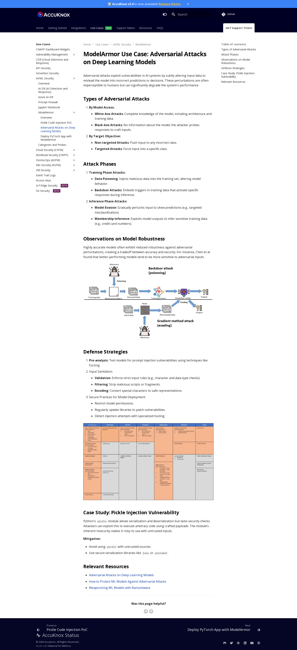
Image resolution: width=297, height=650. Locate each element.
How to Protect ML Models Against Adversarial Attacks (127, 581)
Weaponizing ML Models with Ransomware (119, 588)
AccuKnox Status (57, 635)
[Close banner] (188, 4)
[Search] (191, 14)
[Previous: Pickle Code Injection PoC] (63, 628)
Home (40, 28)
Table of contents (233, 44)
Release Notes (170, 4)
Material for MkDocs (59, 646)
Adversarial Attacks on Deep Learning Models (121, 575)
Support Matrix (125, 28)
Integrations (78, 28)
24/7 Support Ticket (238, 28)
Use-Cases (97, 28)
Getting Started (57, 28)
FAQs (160, 28)
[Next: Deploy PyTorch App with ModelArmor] (223, 628)
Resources (145, 28)
